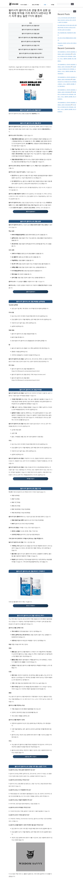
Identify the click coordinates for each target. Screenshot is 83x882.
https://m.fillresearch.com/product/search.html (26, 371)
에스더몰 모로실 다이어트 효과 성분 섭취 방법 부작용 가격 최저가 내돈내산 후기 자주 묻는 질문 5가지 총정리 (67, 27)
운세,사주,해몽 (37, 4)
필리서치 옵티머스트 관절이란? (30, 25)
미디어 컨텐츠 (25, 4)
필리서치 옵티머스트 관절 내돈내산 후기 (30, 53)
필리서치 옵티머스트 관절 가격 (30, 45)
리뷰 (46, 4)
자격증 (52, 4)
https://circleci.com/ (40, 374)
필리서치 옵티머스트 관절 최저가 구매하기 (31, 49)
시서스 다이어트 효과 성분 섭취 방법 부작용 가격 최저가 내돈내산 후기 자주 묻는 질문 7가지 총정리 (67, 20)
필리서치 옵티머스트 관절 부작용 (30, 41)
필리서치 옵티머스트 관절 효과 (30, 29)
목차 (30, 23)
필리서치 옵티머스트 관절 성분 (30, 33)
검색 (72, 4)
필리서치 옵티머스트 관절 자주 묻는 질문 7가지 (30, 57)
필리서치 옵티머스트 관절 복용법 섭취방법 (31, 37)
